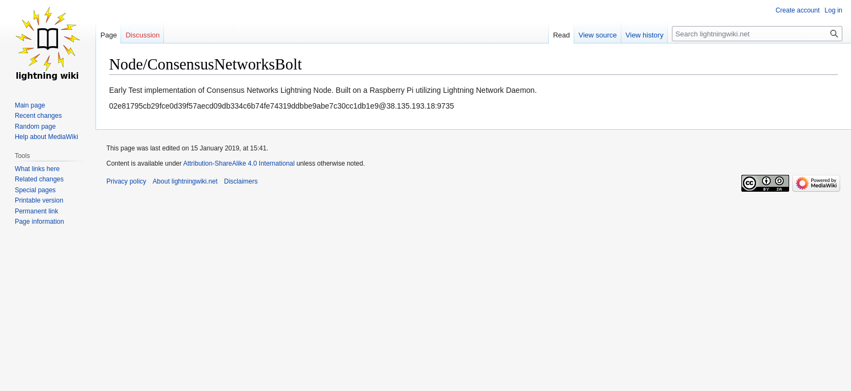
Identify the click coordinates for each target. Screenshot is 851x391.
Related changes (39, 179)
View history (645, 35)
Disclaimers (241, 181)
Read (561, 35)
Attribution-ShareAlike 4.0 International (238, 163)
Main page (30, 105)
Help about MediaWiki (46, 137)
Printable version (39, 200)
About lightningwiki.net (185, 181)
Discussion (142, 35)
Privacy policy (126, 181)
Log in (833, 10)
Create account (798, 10)
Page (108, 35)
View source (598, 35)
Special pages (35, 190)
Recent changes (38, 115)
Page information (39, 221)
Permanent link (36, 211)
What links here (37, 169)
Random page (35, 126)
